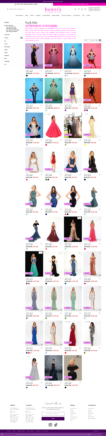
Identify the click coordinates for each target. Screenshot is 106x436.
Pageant (72, 411)
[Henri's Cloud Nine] (53, 10)
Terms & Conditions (30, 431)
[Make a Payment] (94, 9)
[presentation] (21, 38)
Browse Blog (91, 416)
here (89, 434)
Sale (71, 420)
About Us (90, 411)
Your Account (91, 408)
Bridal (71, 410)
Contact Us (9, 431)
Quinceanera (73, 413)
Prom (71, 415)
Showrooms (90, 413)
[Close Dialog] (2, 434)
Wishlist (89, 410)
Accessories (73, 418)
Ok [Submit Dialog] (103, 434)
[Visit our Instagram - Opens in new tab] (50, 425)
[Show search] (75, 9)
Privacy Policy (45, 431)
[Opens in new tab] (53, 1)
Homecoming (73, 408)
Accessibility (38, 431)
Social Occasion (73, 416)
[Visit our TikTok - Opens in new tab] (55, 425)
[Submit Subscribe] (53, 418)
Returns (14, 431)
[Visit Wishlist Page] (78, 9)
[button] (82, 9)
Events (89, 415)
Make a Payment (92, 418)
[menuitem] (15, 9)
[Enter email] (53, 413)
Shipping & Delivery (21, 431)
